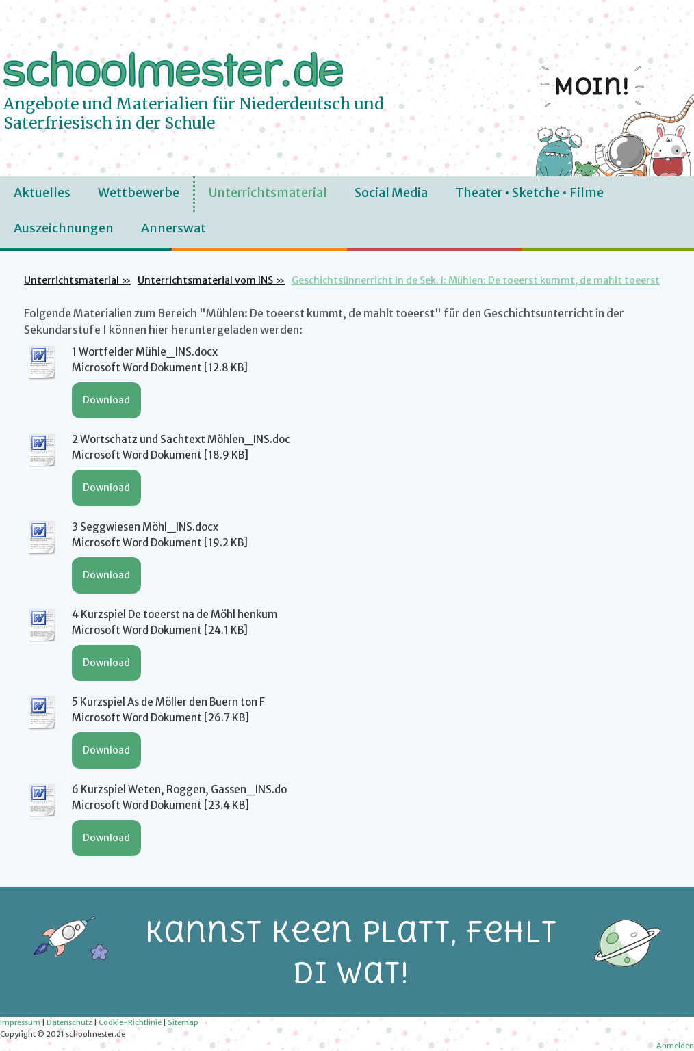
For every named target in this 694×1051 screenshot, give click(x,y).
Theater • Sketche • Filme (529, 192)
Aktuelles (42, 192)
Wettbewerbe (138, 192)
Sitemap (183, 1022)
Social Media (391, 192)
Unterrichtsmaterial (268, 192)
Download (106, 400)
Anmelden (675, 1045)
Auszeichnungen (64, 228)
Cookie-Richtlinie (130, 1022)
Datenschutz (69, 1022)
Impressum (20, 1022)
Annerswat (173, 228)
